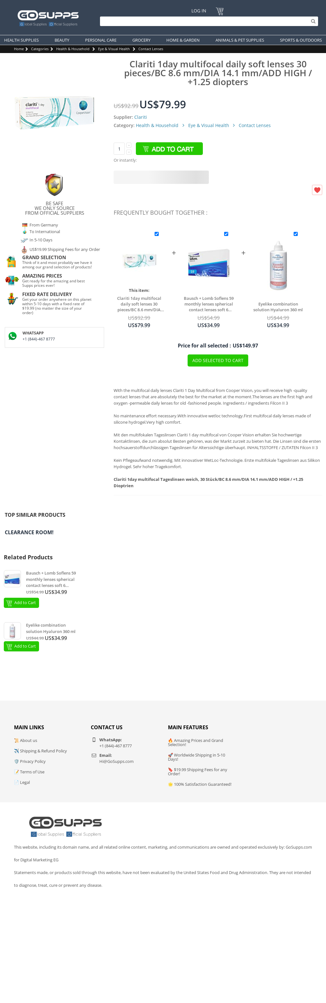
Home (19, 48)
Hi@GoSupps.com (116, 761)
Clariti (140, 117)
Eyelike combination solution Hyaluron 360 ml (278, 307)
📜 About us (25, 740)
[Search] (207, 21)
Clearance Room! (29, 532)
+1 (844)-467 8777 (39, 339)
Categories (40, 48)
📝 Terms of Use (29, 772)
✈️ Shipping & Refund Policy (40, 751)
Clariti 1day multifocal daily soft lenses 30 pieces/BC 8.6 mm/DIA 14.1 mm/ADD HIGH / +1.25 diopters (139, 304)
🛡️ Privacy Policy (30, 761)
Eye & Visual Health (114, 48)
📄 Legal (22, 782)
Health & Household (73, 48)
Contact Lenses (150, 48)
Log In (198, 11)
